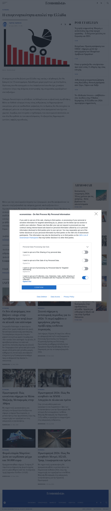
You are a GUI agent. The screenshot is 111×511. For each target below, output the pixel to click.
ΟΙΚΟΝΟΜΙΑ (32, 502)
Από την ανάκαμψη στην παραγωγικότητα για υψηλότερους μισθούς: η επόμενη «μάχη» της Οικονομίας (84, 285)
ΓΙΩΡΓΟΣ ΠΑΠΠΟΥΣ (15, 23)
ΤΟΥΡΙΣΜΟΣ (62, 502)
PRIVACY (106, 509)
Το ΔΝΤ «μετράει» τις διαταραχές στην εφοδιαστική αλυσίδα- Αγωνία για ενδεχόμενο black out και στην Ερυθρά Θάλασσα (84, 309)
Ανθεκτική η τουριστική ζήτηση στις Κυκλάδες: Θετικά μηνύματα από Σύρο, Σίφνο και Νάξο (89, 82)
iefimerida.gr (8, 239)
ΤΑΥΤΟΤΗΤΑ (97, 509)
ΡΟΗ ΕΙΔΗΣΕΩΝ (86, 22)
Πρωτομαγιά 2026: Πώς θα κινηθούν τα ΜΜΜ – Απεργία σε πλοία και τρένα (54, 396)
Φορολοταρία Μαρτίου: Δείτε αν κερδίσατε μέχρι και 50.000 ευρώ (17, 457)
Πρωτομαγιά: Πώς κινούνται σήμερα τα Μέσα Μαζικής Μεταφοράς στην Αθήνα (84, 242)
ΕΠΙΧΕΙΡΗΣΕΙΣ (42, 502)
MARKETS (53, 502)
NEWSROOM (6, 364)
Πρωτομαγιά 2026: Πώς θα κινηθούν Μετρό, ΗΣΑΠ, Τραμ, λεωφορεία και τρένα (54, 457)
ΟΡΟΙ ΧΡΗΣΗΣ (87, 509)
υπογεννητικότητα (10, 273)
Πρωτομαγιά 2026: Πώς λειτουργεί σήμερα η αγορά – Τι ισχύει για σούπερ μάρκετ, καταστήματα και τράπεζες (84, 220)
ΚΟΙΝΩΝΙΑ (5, 10)
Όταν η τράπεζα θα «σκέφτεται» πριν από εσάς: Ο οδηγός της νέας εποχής (90, 67)
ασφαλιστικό (45, 273)
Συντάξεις (33, 273)
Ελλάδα (23, 273)
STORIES (80, 502)
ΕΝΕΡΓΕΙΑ (72, 502)
